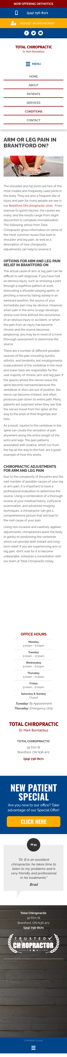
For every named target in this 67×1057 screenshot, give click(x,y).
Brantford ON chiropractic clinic (31, 205)
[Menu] (33, 1048)
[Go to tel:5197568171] (33, 13)
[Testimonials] (33, 868)
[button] (33, 821)
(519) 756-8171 (33, 759)
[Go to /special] (33, 23)
